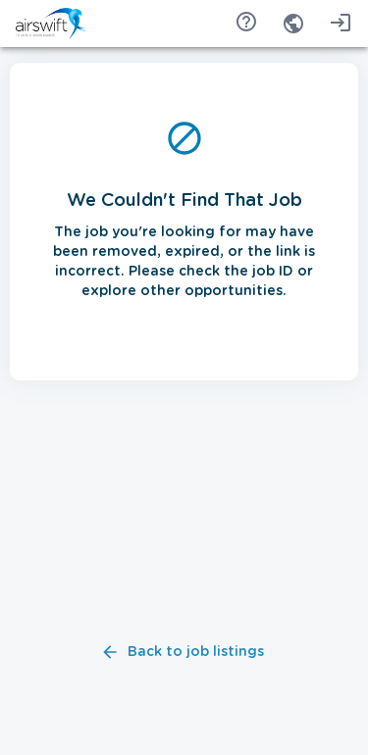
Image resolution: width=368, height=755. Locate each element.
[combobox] (293, 23)
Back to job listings (184, 652)
